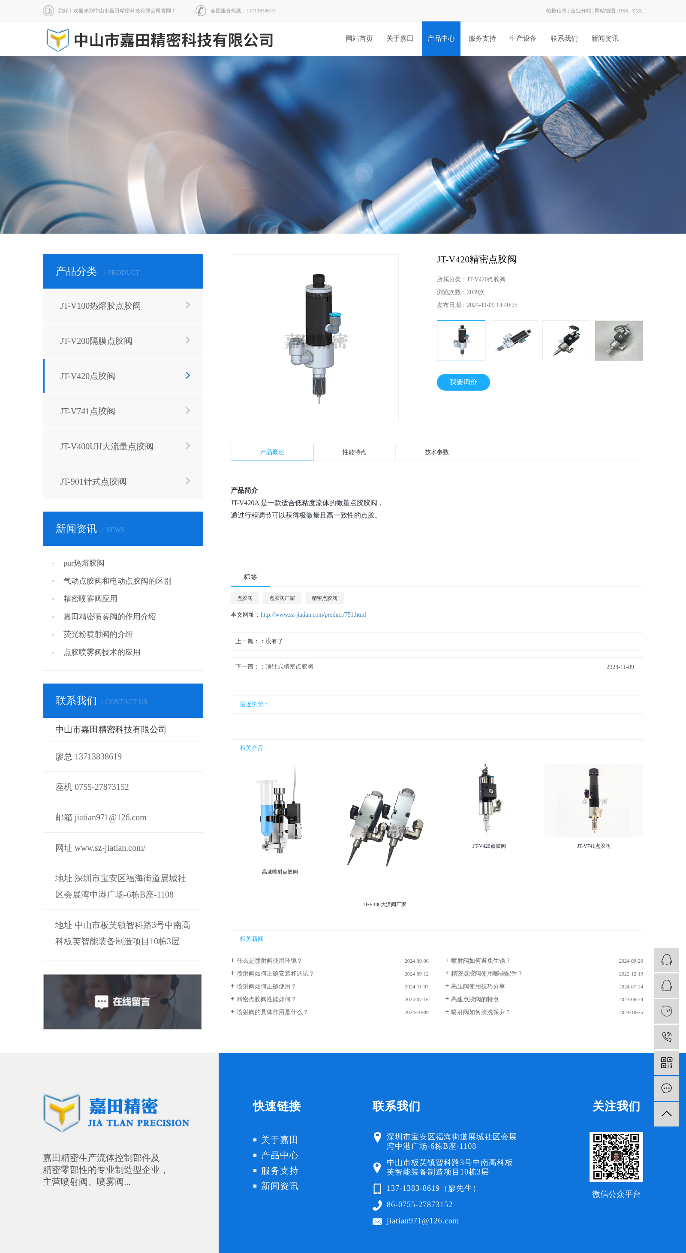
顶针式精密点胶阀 (289, 666)
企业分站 (581, 11)
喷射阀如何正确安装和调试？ (276, 973)
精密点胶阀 (324, 598)
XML (637, 11)
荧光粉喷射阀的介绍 (98, 634)
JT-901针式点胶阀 (93, 481)
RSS (623, 11)
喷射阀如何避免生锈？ (481, 961)
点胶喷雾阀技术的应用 (102, 652)
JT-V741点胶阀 (87, 411)
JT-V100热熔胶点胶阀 (100, 305)
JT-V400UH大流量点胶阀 (106, 446)
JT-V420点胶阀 (87, 376)
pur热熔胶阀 (84, 563)
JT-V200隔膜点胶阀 (96, 341)
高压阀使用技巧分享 (478, 986)
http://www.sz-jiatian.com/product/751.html (313, 614)
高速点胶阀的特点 (475, 999)
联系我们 (564, 38)
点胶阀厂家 (282, 598)
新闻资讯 (605, 38)
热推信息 (556, 11)
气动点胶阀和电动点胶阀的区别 (117, 581)
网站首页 (359, 38)
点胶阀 (245, 598)
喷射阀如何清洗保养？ (481, 1012)
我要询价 (463, 382)
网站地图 (605, 11)
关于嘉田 (400, 38)
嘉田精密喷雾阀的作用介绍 (109, 616)
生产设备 (523, 38)
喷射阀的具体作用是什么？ (273, 1012)
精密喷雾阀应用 (90, 598)
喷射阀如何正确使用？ (267, 986)
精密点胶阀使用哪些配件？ (487, 973)
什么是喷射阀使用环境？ (270, 961)
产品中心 (441, 38)
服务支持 (482, 38)
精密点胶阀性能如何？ (267, 999)
